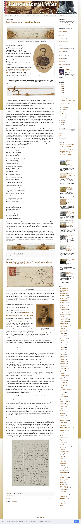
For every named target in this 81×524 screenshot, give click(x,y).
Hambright (62, 392)
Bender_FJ (62, 328)
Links (56, 15)
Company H (62, 356)
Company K (62, 359)
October (63, 109)
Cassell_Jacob (63, 335)
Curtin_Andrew (63, 363)
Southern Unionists (64, 477)
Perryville (62, 447)
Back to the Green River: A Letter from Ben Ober (70, 261)
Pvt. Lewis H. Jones (62, 42)
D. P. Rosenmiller (62, 62)
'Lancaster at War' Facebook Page (67, 144)
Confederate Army (64, 361)
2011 (62, 124)
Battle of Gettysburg (64, 319)
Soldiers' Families (64, 475)
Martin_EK (62, 417)
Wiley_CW (62, 500)
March (63, 113)
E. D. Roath (61, 61)
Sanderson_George (64, 470)
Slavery (61, 474)
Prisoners (62, 453)
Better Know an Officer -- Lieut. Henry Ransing (23, 22)
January (63, 117)
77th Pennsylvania (64, 307)
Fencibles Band (63, 380)
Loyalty (61, 410)
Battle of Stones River (64, 325)
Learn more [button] (48, 521)
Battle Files (45, 15)
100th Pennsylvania (64, 288)
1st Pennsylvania (63, 297)
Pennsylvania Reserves (65, 446)
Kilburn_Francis (63, 404)
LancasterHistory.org (64, 148)
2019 (62, 88)
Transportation (63, 486)
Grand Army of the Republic (66, 389)
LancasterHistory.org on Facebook (67, 149)
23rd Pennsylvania (64, 300)
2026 (62, 84)
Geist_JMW (62, 385)
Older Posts (51, 498)
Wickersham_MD (64, 498)
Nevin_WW (62, 434)
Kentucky (62, 403)
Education (62, 373)
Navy (61, 432)
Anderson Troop (63, 317)
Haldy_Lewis (63, 391)
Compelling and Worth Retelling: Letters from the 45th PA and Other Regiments (70, 248)
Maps (51, 15)
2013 (62, 120)
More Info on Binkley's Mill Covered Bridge (69, 188)
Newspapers (62, 437)
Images (38, 15)
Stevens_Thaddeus (64, 479)
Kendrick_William (64, 401)
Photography (63, 449)
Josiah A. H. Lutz (62, 57)
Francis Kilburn (61, 54)
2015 (62, 95)
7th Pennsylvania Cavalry (65, 311)
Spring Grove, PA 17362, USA (15, 263)
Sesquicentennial (63, 472)
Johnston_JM (63, 398)
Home (6, 15)
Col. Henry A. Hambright (63, 31)
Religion (30, 263)
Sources (23, 15)
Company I (62, 358)
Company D (62, 349)
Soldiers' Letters (31, 15)
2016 (62, 92)
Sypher (61, 480)
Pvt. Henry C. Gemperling (63, 41)
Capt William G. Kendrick (63, 32)
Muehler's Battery (64, 430)
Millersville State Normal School (67, 427)
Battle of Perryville (64, 321)
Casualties (62, 337)
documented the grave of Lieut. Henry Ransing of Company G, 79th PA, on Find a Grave (18, 70)
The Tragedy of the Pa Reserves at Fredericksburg (70, 224)
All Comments (63, 138)
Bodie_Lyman (63, 330)
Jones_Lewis (63, 399)
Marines (62, 413)
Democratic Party (63, 366)
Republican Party (63, 463)
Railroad (62, 456)
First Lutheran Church (45, 332)
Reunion (62, 465)
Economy (62, 371)
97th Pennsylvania (64, 312)
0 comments (8, 253)
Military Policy (63, 424)
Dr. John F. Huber (62, 52)
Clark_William (63, 342)
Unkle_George (63, 491)
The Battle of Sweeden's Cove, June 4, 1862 (69, 201)
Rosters (61, 468)
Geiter (61, 387)
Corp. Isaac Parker (62, 58)
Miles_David (63, 422)
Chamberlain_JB (63, 338)
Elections (62, 377)
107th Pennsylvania (64, 290)
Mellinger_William (64, 420)
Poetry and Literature (64, 451)
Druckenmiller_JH (64, 368)
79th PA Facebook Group (65, 146)
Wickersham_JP (63, 496)
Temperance (62, 484)
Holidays (62, 394)
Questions (17, 15)
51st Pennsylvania (64, 304)
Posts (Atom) (14, 501)
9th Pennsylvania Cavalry (65, 314)
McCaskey (62, 418)
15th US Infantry (63, 295)
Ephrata (61, 378)
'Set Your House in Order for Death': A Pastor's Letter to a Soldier (29, 262)
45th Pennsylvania (64, 302)
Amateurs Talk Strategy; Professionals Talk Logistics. (70, 162)
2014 (62, 97)
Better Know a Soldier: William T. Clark (70, 273)
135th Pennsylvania (64, 293)
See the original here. (29, 343)
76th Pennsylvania (64, 305)
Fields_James (63, 382)
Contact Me (62, 15)
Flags (61, 384)
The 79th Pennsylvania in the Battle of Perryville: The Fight (70, 213)
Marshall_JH (63, 415)
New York (62, 435)
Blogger (43, 517)
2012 (62, 122)
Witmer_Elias (63, 503)
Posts (61, 135)
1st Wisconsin (63, 298)
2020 (62, 86)
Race (61, 454)
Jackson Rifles (63, 396)
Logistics (62, 408)
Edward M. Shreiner (62, 64)
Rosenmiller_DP (63, 467)
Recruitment (62, 458)
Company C (62, 347)
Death (61, 364)
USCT (61, 493)
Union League (63, 489)
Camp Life (62, 333)
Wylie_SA (62, 507)
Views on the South (64, 494)
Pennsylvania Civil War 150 (66, 154)
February (64, 115)
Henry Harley (61, 51)
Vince (67, 69)
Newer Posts (8, 498)
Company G (11, 23)
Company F (62, 352)
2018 (62, 90)
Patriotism (26, 263)
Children (62, 340)
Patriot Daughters (63, 442)
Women (61, 505)
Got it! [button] (76, 521)
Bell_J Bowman (63, 326)
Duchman (62, 370)
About (11, 15)
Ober (61, 439)
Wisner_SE (62, 501)
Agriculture (62, 316)
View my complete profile (64, 79)
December (64, 98)
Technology (62, 482)
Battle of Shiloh (63, 323)
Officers (62, 440)
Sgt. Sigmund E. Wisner (63, 38)
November (64, 107)
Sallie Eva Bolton (62, 48)
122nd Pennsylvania (64, 291)
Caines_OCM (63, 331)
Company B (62, 345)
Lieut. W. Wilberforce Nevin (63, 34)
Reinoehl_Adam (63, 460)
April (63, 111)
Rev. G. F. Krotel (62, 55)
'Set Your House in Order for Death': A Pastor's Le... (67, 104)
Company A (62, 344)
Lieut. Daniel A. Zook (62, 35)
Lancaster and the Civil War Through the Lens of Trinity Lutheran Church (70, 176)
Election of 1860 (63, 375)
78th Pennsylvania (64, 309)
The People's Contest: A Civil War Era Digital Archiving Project (67, 152)
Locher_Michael (63, 406)
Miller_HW (62, 425)
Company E (62, 351)
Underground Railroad (65, 487)
